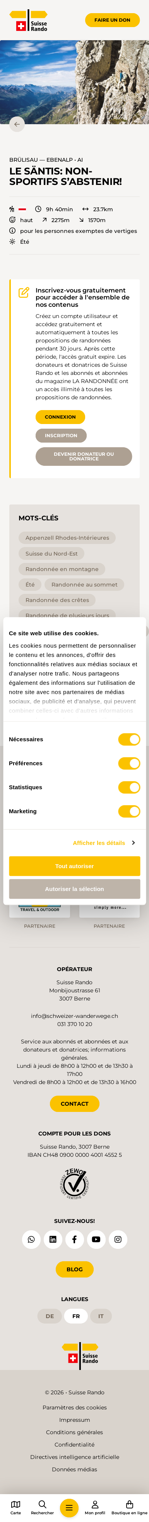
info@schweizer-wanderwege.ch (74, 1015)
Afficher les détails (99, 843)
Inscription (61, 435)
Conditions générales (74, 1432)
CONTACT (75, 1103)
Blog (75, 1269)
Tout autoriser (74, 866)
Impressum (74, 1419)
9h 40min (54, 209)
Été (19, 242)
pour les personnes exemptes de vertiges (73, 231)
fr (76, 1316)
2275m (56, 220)
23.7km (97, 209)
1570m (92, 220)
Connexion (60, 417)
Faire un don (112, 20)
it (101, 1316)
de (50, 1316)
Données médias (74, 1469)
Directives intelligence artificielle (74, 1457)
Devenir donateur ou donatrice (84, 456)
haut (21, 220)
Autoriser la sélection (74, 889)
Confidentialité (74, 1444)
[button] (74, 82)
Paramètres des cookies (75, 1407)
